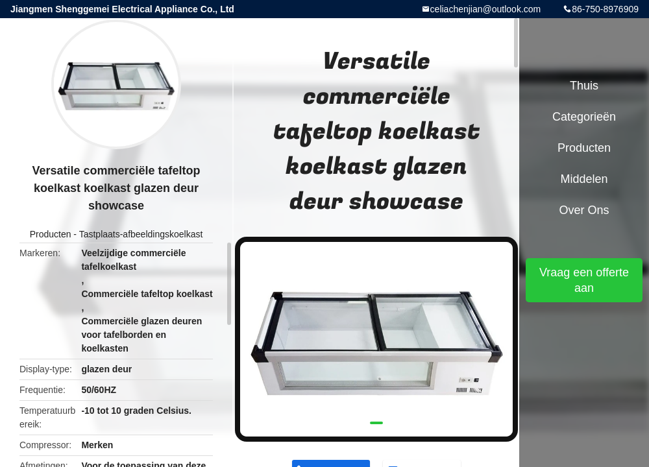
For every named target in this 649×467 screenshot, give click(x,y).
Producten (50, 234)
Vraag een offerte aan (584, 280)
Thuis (584, 85)
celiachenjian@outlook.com (485, 9)
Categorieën (584, 116)
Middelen (583, 179)
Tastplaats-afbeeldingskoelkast (141, 234)
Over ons (584, 210)
